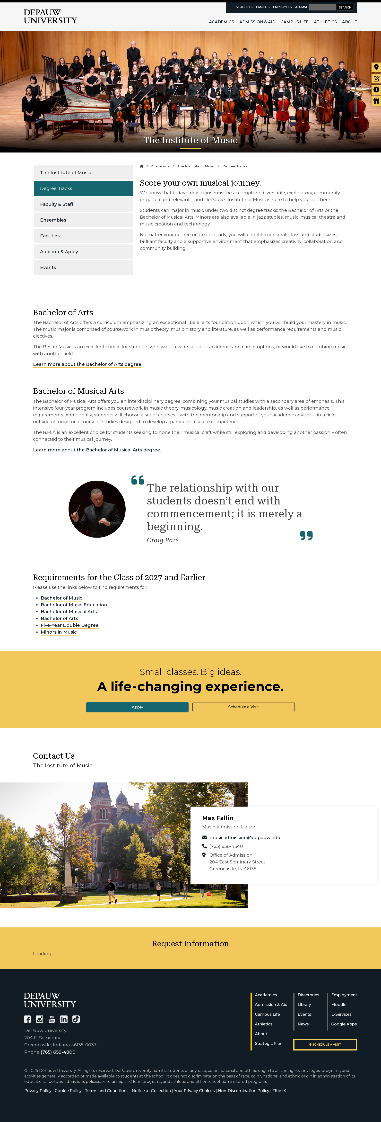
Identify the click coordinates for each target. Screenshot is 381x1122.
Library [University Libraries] (304, 1004)
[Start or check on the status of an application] (376, 78)
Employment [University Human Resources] (344, 995)
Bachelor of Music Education (74, 605)
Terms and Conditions (107, 1090)
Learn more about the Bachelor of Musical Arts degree (96, 450)
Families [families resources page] (262, 7)
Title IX (279, 1090)
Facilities (50, 236)
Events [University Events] (304, 1014)
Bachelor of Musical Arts (69, 611)
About (349, 22)
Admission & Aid (257, 22)
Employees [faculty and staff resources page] (282, 7)
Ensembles (53, 220)
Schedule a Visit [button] (243, 707)
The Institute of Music (65, 172)
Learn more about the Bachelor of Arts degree (87, 364)
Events (48, 267)
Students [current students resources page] (244, 7)
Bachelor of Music (61, 598)
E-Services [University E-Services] (341, 1014)
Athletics (325, 22)
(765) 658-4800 (58, 1052)
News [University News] (303, 1024)
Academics (221, 22)
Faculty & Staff (56, 204)
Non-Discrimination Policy (243, 1090)
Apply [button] (137, 707)
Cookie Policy (68, 1090)
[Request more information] (376, 90)
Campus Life (295, 22)
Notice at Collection (151, 1090)
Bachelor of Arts (59, 618)
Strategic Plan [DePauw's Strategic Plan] (268, 1043)
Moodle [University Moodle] (338, 1004)
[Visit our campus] (376, 67)
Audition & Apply (59, 251)
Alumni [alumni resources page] (301, 7)
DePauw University (50, 16)
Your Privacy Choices (194, 1090)
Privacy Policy (38, 1090)
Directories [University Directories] (308, 995)
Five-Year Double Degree (70, 625)
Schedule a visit (325, 1044)
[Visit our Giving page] (376, 101)
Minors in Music (59, 632)
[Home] (142, 166)
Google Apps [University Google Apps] (344, 1024)
